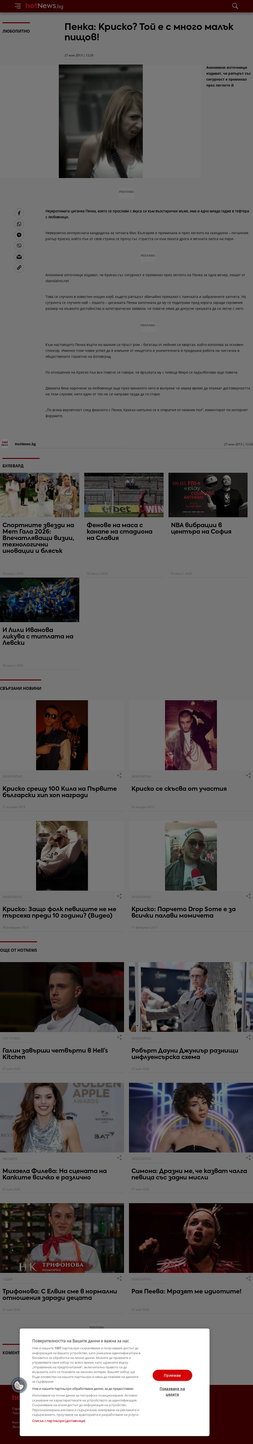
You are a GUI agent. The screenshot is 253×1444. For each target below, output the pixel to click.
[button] (19, 1385)
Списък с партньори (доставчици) (58, 1421)
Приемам (172, 1375)
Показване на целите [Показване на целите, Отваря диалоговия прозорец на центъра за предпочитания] (172, 1391)
